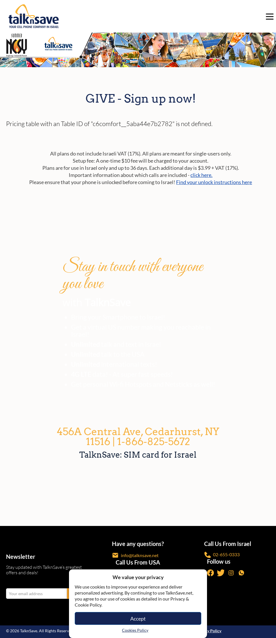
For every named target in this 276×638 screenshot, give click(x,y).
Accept (138, 618)
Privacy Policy (208, 630)
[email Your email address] (36, 593)
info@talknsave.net (135, 555)
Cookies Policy (135, 630)
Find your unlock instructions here (214, 182)
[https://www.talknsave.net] (139, 16)
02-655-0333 (222, 555)
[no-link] (268, 16)
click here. (201, 175)
